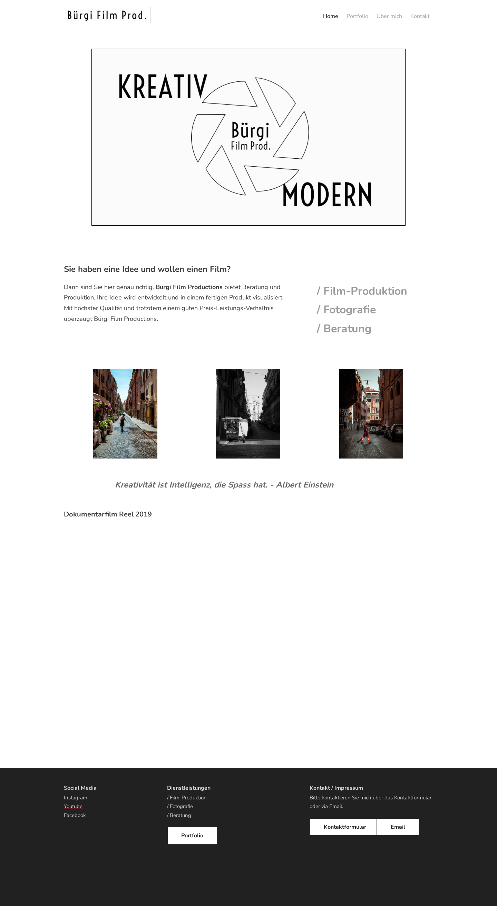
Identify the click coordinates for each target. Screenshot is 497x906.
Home (330, 16)
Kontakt (420, 16)
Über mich (389, 16)
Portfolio (357, 16)
